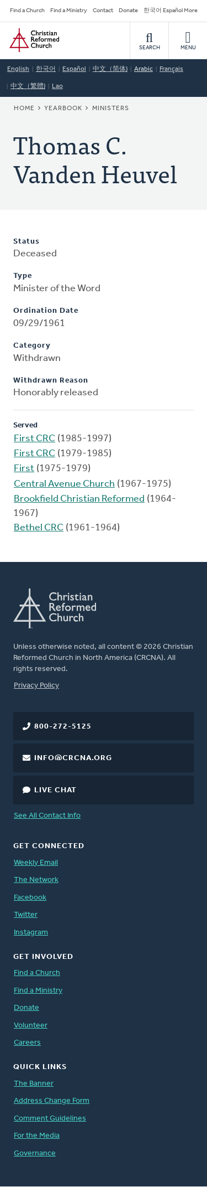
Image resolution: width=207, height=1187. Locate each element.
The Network (36, 880)
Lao (57, 86)
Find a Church (27, 11)
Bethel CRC (38, 528)
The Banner (34, 1084)
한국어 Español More (171, 11)
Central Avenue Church (64, 484)
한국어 (46, 69)
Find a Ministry (68, 11)
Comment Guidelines (50, 1118)
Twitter (26, 915)
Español (74, 69)
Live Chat (55, 790)
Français (171, 69)
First (24, 468)
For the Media (37, 1136)
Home (24, 108)
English (18, 69)
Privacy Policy (36, 686)
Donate (128, 11)
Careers (27, 1043)
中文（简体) (110, 69)
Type (22, 276)
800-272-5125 (63, 726)
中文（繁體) (27, 86)
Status (26, 242)
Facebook (30, 898)
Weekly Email (36, 863)
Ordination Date (45, 311)
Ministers (110, 108)
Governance (35, 1153)
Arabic (143, 69)
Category (32, 346)
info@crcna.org (73, 758)
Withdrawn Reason (50, 380)
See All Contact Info (47, 816)
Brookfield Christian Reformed (79, 499)
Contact (103, 11)
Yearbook (63, 108)
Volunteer (30, 1025)
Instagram (31, 932)
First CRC (34, 438)
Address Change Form (51, 1101)
